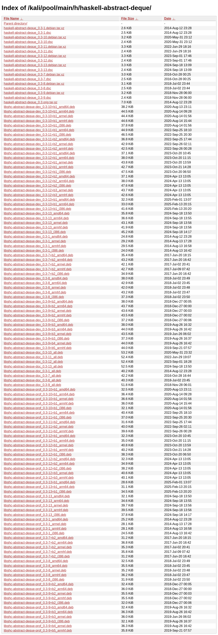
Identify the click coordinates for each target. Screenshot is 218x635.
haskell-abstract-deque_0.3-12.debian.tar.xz (35, 56)
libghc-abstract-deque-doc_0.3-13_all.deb (33, 366)
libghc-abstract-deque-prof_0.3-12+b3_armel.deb (38, 473)
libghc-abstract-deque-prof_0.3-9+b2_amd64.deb (38, 584)
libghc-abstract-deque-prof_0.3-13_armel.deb (36, 505)
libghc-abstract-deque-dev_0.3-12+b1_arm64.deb (39, 157)
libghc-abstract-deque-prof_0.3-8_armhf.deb (35, 575)
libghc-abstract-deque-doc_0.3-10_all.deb (33, 352)
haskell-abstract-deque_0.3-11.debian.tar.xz (35, 46)
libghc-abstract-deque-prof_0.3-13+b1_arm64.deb (39, 486)
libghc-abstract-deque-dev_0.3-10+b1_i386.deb (37, 125)
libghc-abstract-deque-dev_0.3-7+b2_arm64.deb (38, 259)
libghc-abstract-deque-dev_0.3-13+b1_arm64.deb (39, 204)
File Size (127, 18)
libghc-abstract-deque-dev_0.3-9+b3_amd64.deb (38, 324)
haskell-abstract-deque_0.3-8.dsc (27, 88)
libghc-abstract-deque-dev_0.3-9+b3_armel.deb (37, 334)
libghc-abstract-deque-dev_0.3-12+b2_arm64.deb (39, 181)
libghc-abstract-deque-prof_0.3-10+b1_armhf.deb (39, 403)
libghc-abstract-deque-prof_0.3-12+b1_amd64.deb (39, 436)
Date (167, 18)
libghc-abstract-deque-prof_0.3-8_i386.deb (34, 579)
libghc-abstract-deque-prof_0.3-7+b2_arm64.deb (38, 542)
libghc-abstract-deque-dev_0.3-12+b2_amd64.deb (39, 176)
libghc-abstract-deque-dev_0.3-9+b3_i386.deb (36, 338)
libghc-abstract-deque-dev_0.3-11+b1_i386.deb (37, 134)
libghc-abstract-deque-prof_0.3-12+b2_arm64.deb (39, 463)
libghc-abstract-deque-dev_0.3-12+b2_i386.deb (37, 185)
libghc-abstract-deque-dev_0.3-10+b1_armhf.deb (38, 121)
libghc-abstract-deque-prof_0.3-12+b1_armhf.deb (39, 450)
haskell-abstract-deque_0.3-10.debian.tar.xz (35, 37)
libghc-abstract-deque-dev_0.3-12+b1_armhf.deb (38, 167)
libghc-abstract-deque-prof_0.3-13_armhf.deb (36, 510)
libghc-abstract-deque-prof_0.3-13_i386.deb (35, 514)
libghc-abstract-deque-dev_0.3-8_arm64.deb (35, 283)
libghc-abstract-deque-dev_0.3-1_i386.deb (34, 250)
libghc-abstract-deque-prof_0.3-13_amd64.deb (37, 496)
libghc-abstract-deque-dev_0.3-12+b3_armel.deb (38, 190)
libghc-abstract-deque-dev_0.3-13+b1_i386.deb (37, 208)
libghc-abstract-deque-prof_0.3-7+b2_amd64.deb (38, 537)
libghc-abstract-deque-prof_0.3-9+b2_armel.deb (38, 593)
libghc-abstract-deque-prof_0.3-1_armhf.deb (35, 528)
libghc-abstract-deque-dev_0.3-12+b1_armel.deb (38, 162)
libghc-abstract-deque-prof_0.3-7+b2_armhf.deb (38, 551)
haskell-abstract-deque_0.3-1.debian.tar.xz (34, 28)
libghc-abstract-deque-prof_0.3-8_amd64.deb (36, 561)
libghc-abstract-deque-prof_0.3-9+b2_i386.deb (37, 602)
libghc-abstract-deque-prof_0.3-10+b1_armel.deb (38, 399)
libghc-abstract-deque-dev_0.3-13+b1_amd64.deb (39, 199)
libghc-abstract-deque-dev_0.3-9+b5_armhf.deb (37, 348)
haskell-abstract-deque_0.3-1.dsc (27, 32)
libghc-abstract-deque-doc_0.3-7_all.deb (32, 375)
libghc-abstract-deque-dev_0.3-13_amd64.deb (36, 213)
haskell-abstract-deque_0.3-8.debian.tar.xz (34, 83)
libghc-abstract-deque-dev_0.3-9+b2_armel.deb (37, 310)
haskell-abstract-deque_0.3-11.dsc (28, 51)
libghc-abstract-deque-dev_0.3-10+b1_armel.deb (38, 116)
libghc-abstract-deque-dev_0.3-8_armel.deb (35, 287)
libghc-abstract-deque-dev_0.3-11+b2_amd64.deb (39, 139)
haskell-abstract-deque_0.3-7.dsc (27, 79)
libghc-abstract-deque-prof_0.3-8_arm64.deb (35, 565)
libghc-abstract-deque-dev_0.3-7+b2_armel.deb (37, 264)
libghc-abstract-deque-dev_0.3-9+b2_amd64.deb (38, 301)
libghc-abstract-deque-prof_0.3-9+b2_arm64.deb (38, 589)
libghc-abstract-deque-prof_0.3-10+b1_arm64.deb (39, 394)
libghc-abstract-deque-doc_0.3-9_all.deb (32, 385)
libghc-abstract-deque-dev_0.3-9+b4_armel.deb (37, 343)
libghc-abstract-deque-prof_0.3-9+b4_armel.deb (38, 626)
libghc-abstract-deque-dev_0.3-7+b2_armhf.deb (37, 269)
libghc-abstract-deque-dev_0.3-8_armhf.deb (35, 292)
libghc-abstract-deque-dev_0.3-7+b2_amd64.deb (38, 255)
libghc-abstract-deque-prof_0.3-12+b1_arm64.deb (39, 440)
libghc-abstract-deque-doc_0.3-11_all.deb (33, 357)
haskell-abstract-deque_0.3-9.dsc (27, 97)
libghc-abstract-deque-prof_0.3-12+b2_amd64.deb (39, 459)
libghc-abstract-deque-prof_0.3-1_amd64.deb (36, 519)
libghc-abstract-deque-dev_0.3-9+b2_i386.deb (36, 320)
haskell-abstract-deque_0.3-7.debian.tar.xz (34, 74)
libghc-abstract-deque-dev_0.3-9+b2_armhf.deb (37, 315)
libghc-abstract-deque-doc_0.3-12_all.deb (33, 361)
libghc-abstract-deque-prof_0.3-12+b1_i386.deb (37, 454)
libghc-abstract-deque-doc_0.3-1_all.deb (32, 371)
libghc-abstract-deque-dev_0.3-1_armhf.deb (35, 246)
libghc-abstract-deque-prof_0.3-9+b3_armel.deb (38, 616)
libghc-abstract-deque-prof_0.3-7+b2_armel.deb (38, 547)
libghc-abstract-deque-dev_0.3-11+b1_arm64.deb (39, 130)
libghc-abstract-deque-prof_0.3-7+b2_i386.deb (37, 556)
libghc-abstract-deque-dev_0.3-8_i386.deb (34, 297)
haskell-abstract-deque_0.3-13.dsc (28, 70)
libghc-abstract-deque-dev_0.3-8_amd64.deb (36, 278)
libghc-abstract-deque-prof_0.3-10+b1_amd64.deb (39, 389)
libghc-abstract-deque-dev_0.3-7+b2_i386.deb (36, 273)
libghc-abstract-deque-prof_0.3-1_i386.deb (34, 533)
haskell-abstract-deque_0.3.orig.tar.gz (30, 102)
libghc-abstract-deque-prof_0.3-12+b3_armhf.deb (39, 477)
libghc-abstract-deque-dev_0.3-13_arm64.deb (36, 218)
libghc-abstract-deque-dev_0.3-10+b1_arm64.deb (39, 111)
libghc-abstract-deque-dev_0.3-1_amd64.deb (36, 236)
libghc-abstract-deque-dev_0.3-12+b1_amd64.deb (39, 153)
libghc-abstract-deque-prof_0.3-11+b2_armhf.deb (39, 431)
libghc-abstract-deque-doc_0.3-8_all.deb (32, 380)
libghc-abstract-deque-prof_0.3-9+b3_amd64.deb (38, 607)
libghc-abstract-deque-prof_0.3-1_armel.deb (35, 524)
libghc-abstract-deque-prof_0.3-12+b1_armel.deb (38, 445)
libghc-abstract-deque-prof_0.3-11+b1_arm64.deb (39, 412)
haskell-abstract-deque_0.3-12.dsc (28, 60)
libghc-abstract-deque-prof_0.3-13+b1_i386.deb (37, 491)
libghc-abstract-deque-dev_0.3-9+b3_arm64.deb (38, 329)
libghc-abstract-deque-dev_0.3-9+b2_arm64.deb (38, 306)
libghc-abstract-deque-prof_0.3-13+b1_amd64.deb (39, 482)
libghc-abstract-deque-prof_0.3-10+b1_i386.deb (37, 408)
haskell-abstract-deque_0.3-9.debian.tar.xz (34, 93)
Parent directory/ (15, 23)
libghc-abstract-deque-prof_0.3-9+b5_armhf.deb (38, 630)
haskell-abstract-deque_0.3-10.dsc (28, 42)
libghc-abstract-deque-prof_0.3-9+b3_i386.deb (37, 621)
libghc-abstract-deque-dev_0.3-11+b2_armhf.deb (38, 148)
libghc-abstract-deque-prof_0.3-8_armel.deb (35, 570)
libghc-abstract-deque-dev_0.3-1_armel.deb (35, 241)
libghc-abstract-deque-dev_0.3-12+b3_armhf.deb (38, 195)
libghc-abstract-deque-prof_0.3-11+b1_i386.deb (37, 417)
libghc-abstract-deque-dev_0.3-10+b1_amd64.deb (39, 107)
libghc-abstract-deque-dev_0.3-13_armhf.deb (36, 227)
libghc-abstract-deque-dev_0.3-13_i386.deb (35, 232)
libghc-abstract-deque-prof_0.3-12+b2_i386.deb (37, 468)
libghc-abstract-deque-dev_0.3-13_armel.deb (36, 222)
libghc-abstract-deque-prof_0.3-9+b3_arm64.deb (38, 612)
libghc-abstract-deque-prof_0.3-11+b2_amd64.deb (39, 422)
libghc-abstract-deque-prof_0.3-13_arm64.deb (36, 500)
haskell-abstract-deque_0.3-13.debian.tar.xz (35, 65)
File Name (11, 18)
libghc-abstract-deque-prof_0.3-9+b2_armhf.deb (38, 598)
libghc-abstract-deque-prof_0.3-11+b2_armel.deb (38, 426)
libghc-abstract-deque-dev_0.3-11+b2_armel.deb (38, 144)
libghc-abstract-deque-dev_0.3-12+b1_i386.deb (37, 171)
